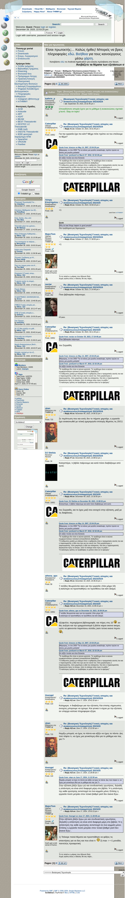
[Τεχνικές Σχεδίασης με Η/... (25, 257)
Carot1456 (20, 400)
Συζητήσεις (27, 12)
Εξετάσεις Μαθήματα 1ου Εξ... (26, 210)
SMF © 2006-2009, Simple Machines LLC (69, 891)
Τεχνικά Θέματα (74, 9)
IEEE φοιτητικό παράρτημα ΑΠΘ (23, 135)
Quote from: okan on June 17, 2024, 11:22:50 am (78, 777)
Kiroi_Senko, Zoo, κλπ (23, 218)
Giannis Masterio (22, 402)
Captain (19, 410)
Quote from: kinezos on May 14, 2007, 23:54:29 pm (79, 147)
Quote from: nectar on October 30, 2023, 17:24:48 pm (80, 337)
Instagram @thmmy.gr (28, 99)
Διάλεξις (20, 315)
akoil (18, 411)
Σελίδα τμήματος (26, 66)
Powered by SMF (46, 891)
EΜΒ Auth (23, 129)
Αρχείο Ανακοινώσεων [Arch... (26, 344)
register (52, 27)
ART (20, 114)
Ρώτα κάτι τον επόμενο (23, 336)
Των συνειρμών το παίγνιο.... (25, 242)
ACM (20, 109)
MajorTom (50, 234)
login (43, 27)
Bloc (66, 893)
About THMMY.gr (54, 12)
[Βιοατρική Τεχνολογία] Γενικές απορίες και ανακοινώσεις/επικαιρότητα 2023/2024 (86, 100)
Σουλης (20, 251)
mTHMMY (23, 101)
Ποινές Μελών (20, 289)
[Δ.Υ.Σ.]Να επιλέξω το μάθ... (25, 329)
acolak (18, 406)
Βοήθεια (82, 54)
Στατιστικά (20, 360)
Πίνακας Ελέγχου (23, 151)
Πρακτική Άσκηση (26, 78)
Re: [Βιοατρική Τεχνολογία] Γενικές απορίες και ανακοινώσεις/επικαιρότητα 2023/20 (88, 201)
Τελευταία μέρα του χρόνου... (25, 226)
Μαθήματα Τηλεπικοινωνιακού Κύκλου (79, 71)
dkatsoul (19, 408)
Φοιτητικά (61, 9)
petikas (19, 399)
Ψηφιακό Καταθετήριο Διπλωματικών (27, 90)
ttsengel (49, 695)
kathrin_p (48, 75)
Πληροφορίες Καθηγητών (23, 95)
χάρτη (88, 58)
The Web (20, 220)
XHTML (72, 893)
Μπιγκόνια (21, 244)
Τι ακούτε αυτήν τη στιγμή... (25, 281)
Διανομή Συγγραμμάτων (29, 86)
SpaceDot (22, 139)
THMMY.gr (48, 71)
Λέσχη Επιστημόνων (52, 201)
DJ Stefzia (50, 452)
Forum (21, 51)
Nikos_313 (21, 236)
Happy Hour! (39, 12)
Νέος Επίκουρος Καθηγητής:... (26, 234)
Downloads (27, 9)
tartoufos (20, 323)
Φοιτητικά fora (24, 73)
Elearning (22, 71)
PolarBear (21, 212)
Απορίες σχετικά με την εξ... (25, 352)
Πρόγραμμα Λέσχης (27, 76)
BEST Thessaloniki (27, 121)
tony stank (21, 259)
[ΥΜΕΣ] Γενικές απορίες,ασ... (25, 305)
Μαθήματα (50, 9)
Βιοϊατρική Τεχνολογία (83, 73)
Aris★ (19, 299)
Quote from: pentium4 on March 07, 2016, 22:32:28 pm (80, 155)
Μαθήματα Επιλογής (62, 73)
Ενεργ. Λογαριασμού (28, 56)
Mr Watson (21, 228)
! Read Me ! (39, 9)
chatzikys (20, 204)
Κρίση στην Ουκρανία (23, 250)
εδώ (71, 54)
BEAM (21, 119)
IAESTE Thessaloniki (28, 131)
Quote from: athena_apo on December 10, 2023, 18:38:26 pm (83, 611)
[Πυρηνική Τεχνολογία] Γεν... (25, 202)
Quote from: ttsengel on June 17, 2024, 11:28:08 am (79, 816)
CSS (78, 893)
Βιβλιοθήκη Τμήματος (28, 68)
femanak (19, 404)
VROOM (22, 142)
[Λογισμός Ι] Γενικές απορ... (25, 273)
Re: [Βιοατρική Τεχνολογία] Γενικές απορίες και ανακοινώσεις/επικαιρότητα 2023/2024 (88, 125)
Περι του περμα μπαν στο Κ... (26, 265)
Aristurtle (22, 111)
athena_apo (51, 575)
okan (47, 408)
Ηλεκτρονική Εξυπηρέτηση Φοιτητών (26, 82)
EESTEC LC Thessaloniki (22, 125)
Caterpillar (50, 123)
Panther (22, 144)
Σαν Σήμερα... (20, 321)
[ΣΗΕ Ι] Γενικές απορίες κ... (25, 313)
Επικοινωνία (24, 58)
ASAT (20, 116)
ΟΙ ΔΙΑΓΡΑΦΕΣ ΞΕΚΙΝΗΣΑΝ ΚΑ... (27, 297)
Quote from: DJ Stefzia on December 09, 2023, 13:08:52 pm (82, 501)
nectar (48, 284)
